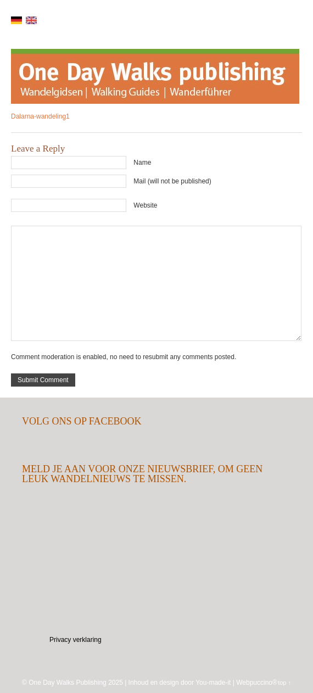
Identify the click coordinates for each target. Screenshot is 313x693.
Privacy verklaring (75, 640)
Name (142, 162)
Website (145, 205)
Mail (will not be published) (172, 181)
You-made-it (213, 682)
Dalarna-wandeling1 (40, 116)
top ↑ (284, 682)
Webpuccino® (256, 682)
